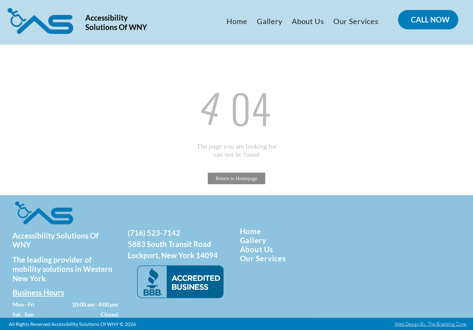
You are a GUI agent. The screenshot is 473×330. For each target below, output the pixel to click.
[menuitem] (237, 21)
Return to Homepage (236, 178)
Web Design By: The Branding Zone (430, 324)
